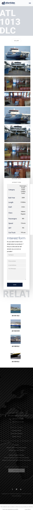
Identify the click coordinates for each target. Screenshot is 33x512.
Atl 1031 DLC (16, 316)
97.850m (23, 202)
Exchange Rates (16, 430)
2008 (23, 197)
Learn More (27, 509)
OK (21, 509)
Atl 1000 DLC (16, 346)
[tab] (16, 41)
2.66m (23, 207)
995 (23, 228)
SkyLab (19, 496)
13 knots (23, 223)
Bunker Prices (16, 436)
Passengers (23, 186)
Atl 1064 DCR (16, 331)
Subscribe (16, 470)
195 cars (23, 232)
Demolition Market (16, 433)
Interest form (16, 182)
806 (23, 218)
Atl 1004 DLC (16, 361)
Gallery (16, 40)
